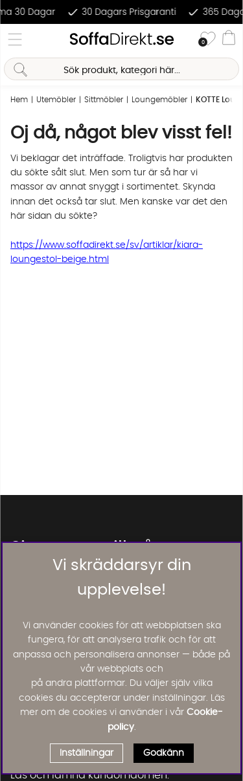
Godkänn (163, 753)
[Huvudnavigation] (15, 39)
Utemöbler (56, 100)
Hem (19, 100)
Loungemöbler (159, 100)
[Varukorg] (229, 39)
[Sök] (121, 69)
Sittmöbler (103, 100)
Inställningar (86, 753)
